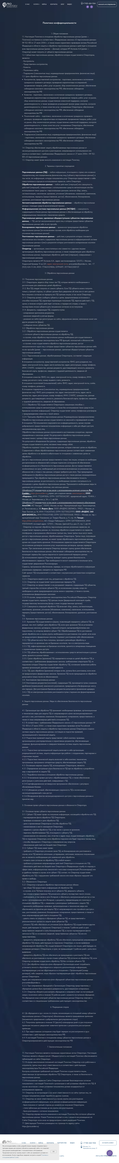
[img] (10, 5)
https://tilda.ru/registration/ (32, 521)
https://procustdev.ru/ (39, 493)
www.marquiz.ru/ (78, 493)
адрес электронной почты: (58, 264)
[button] (107, 4)
